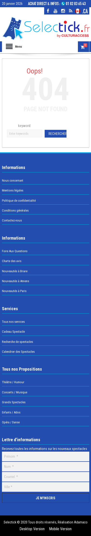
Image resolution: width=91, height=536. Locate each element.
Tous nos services (13, 321)
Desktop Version (32, 529)
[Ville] (45, 487)
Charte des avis (11, 261)
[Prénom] (45, 456)
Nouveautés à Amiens (15, 281)
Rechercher (57, 134)
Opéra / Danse (11, 422)
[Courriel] (45, 477)
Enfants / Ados (11, 412)
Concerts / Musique (14, 392)
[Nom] (45, 466)
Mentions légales (12, 190)
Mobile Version (60, 529)
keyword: (24, 126)
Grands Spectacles (13, 402)
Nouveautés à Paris (14, 291)
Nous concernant (12, 180)
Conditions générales (15, 210)
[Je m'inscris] (45, 498)
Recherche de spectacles (17, 342)
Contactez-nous (12, 220)
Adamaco (80, 522)
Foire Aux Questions (14, 251)
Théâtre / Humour (13, 382)
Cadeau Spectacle (13, 331)
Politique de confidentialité (19, 200)
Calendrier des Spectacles (18, 351)
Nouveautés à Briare (14, 271)
